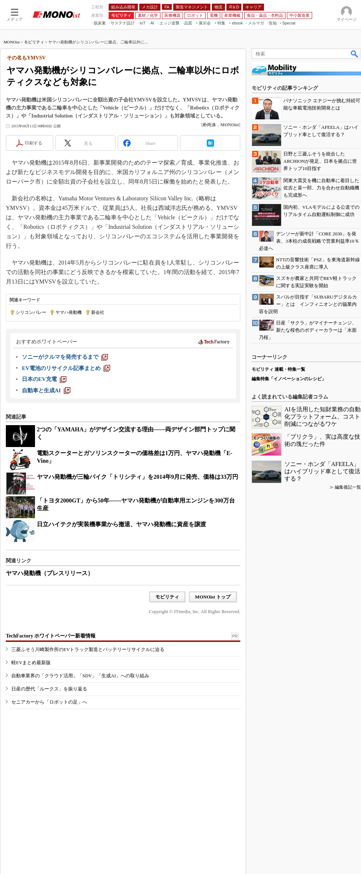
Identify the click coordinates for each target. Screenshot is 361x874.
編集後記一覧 (348, 487)
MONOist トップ (212, 597)
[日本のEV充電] (44, 379)
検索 (354, 54)
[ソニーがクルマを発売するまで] (65, 357)
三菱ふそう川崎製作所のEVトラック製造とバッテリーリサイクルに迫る (87, 649)
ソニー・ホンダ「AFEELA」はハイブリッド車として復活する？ (322, 471)
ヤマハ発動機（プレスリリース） (49, 573)
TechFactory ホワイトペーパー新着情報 (51, 636)
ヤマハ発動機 (68, 312)
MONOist (12, 42)
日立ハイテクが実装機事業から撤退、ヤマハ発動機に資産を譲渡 (121, 524)
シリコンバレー (31, 312)
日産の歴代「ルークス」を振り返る (49, 689)
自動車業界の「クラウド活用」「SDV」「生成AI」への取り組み (80, 675)
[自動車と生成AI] (46, 390)
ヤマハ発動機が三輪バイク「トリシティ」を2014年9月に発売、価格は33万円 (137, 477)
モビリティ (34, 42)
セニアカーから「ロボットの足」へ (49, 702)
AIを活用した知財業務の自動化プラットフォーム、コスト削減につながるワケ (322, 416)
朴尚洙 (209, 124)
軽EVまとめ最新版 (31, 662)
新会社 (97, 312)
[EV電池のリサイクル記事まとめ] (66, 368)
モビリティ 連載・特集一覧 (278, 369)
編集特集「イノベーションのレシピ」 (289, 378)
